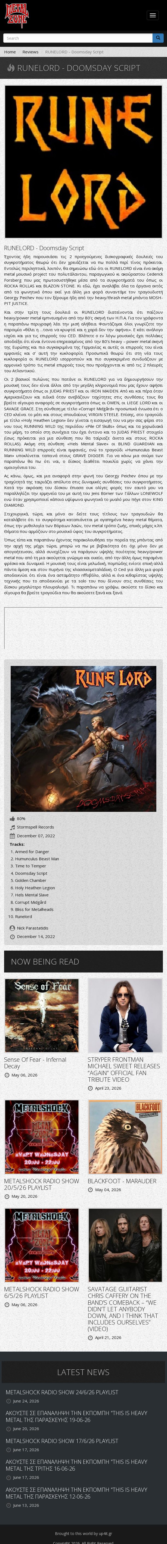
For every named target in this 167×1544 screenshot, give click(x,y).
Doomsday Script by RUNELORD (83, 628)
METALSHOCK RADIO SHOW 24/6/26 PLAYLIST (62, 1392)
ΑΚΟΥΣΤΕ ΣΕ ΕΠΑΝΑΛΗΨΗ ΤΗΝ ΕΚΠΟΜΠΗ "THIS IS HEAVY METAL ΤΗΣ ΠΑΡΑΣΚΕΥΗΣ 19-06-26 (76, 1416)
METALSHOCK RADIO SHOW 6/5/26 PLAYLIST (41, 1292)
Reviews (30, 51)
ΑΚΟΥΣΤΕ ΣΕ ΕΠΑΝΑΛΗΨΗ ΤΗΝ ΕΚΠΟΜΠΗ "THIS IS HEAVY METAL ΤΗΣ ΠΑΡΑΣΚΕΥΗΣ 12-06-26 (76, 1493)
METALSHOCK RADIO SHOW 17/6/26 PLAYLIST (62, 1441)
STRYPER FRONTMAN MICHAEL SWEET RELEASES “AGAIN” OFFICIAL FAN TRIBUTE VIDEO (124, 1069)
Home (10, 51)
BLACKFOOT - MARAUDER (122, 1181)
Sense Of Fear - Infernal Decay (35, 1062)
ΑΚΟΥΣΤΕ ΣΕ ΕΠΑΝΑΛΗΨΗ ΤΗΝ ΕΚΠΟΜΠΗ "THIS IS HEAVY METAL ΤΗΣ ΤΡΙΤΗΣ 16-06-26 (76, 1465)
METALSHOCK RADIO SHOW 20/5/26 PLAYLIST (41, 1184)
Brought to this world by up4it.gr (83, 1533)
